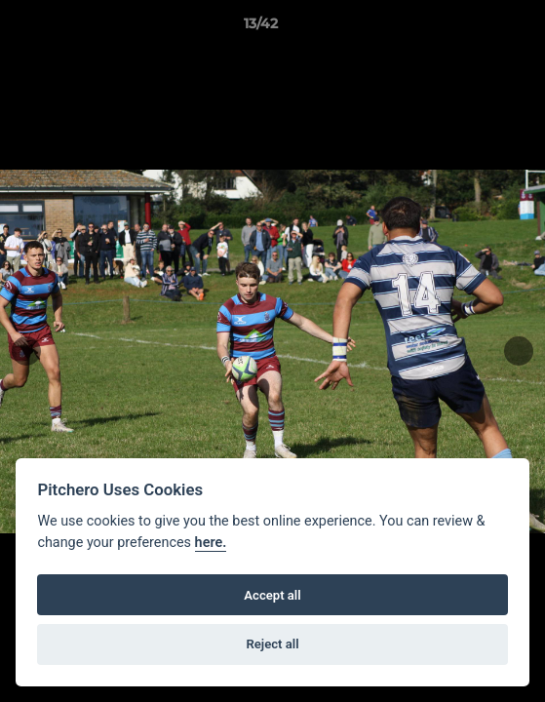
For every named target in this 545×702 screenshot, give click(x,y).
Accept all (272, 595)
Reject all (272, 644)
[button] (475, 28)
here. (211, 542)
